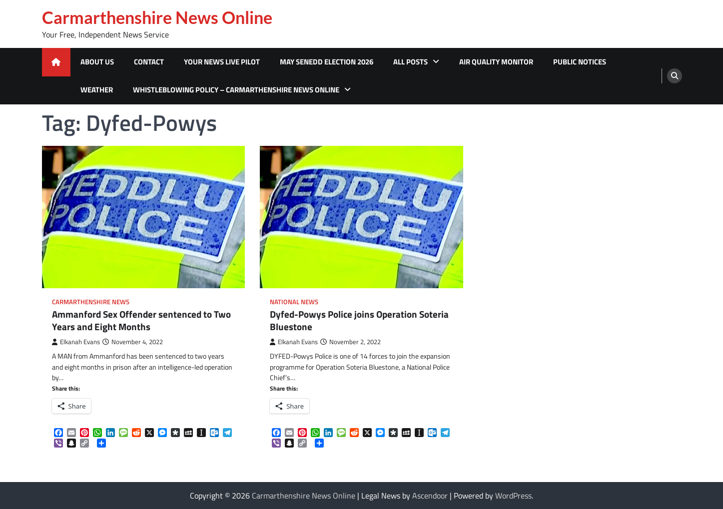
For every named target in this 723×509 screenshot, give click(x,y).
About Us (97, 61)
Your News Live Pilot (222, 61)
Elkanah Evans (76, 342)
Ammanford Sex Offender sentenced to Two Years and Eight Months (141, 320)
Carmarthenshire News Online (157, 17)
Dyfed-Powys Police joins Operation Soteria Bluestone (359, 320)
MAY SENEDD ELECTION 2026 (326, 61)
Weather (96, 89)
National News (294, 302)
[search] (674, 75)
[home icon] (56, 62)
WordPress (513, 496)
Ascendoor (430, 496)
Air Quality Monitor (496, 61)
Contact (149, 61)
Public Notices (579, 61)
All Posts (410, 61)
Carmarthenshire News (90, 302)
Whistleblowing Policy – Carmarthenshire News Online (236, 89)
